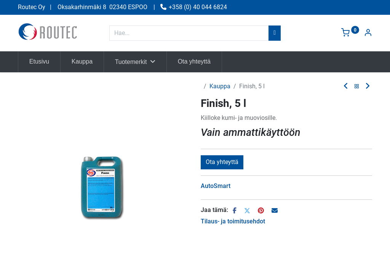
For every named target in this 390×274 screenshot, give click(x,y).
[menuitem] (39, 61)
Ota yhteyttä (222, 179)
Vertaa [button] (214, 162)
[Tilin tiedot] (368, 33)
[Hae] (275, 33)
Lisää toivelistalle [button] (263, 162)
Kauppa (219, 86)
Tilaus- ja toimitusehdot (233, 239)
